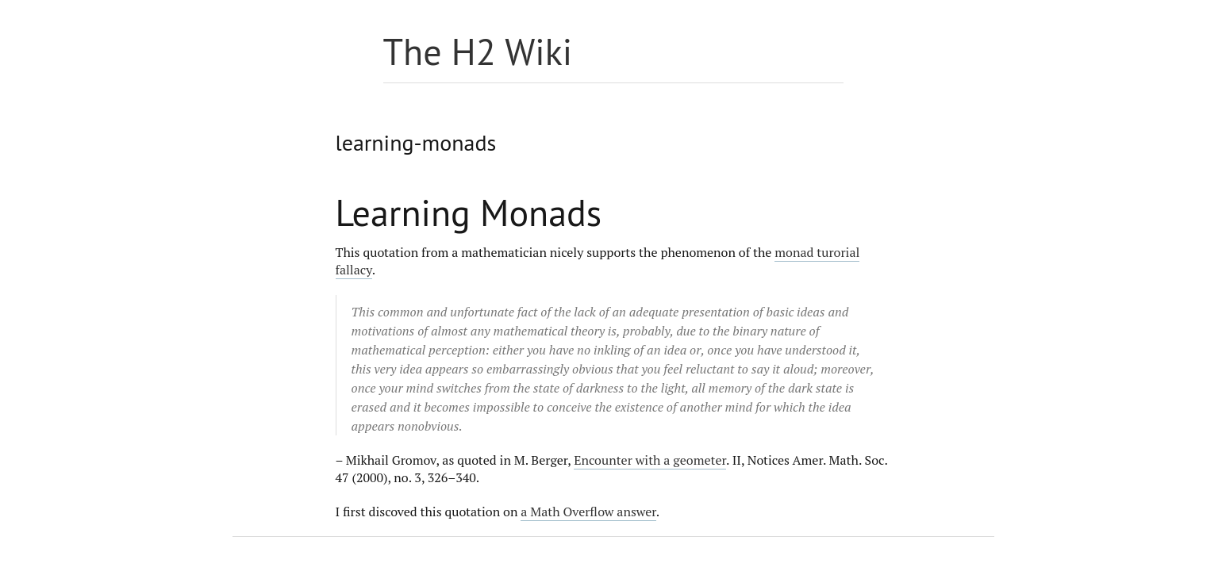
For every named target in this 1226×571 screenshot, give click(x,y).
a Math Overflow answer (588, 511)
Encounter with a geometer (650, 460)
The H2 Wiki (478, 51)
